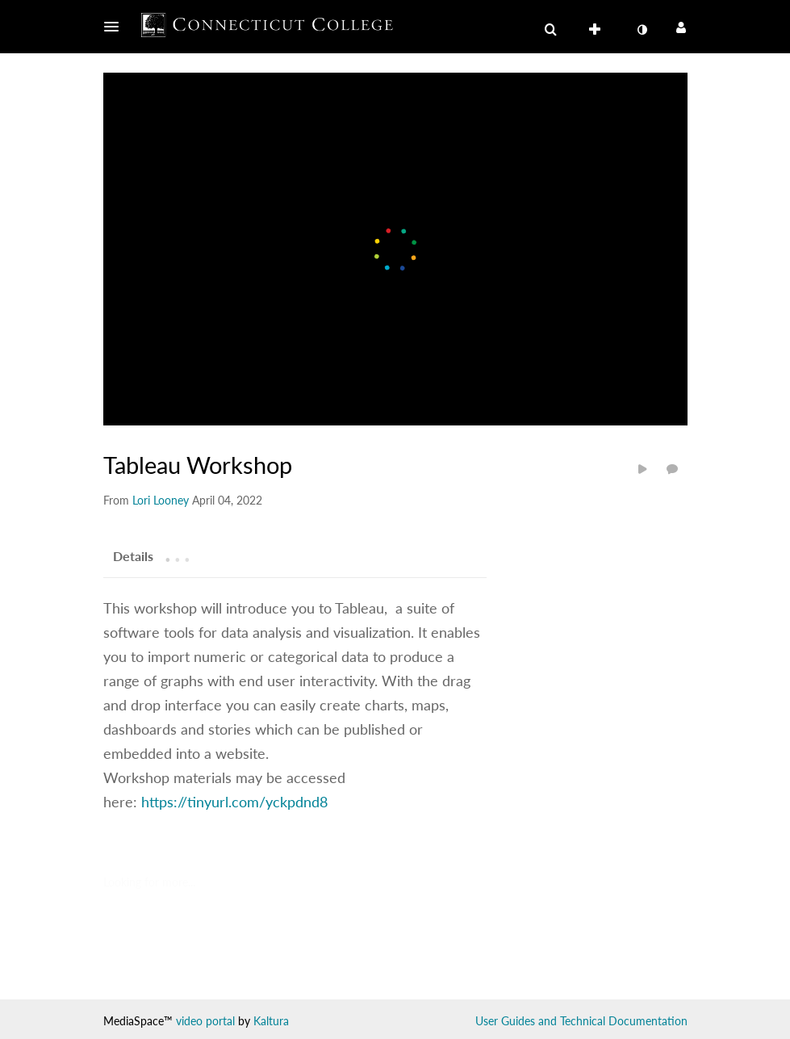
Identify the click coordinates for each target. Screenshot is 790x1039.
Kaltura (271, 1021)
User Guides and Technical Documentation (581, 1021)
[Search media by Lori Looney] (160, 500)
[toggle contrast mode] (642, 29)
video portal (205, 1021)
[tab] (133, 555)
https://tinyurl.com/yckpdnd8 (234, 802)
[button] (116, 26)
